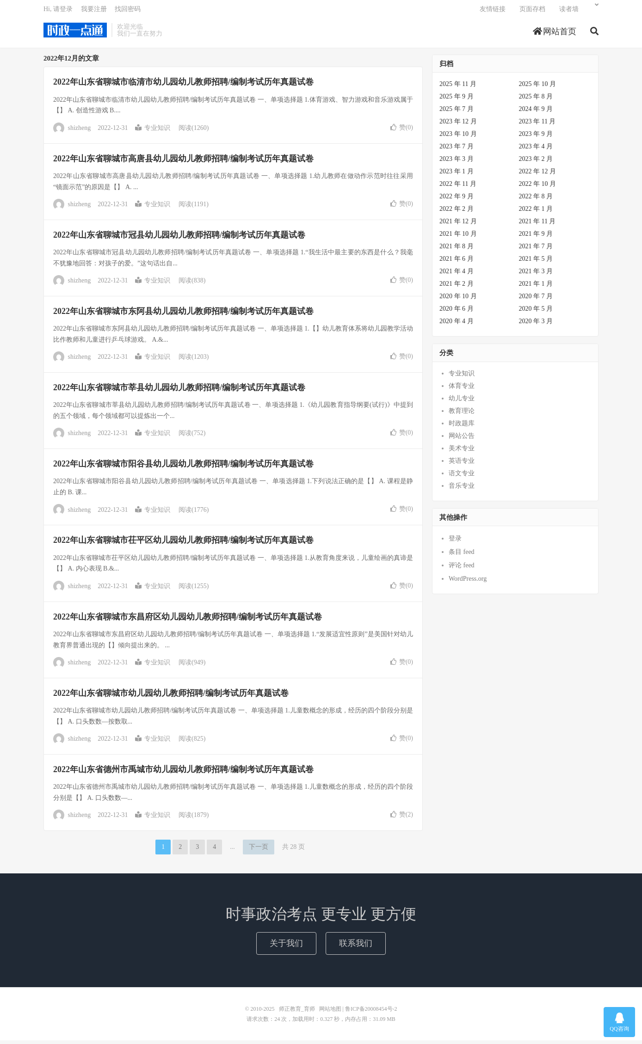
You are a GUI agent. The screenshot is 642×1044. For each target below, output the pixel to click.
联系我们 (355, 946)
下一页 (258, 850)
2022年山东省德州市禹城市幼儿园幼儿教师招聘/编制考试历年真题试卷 (183, 773)
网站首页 (555, 34)
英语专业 (462, 464)
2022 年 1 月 (536, 212)
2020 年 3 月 (536, 324)
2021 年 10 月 (458, 237)
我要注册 (94, 11)
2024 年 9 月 (536, 112)
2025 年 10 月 (537, 87)
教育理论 (462, 414)
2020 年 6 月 (456, 312)
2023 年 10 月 (458, 137)
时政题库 (462, 427)
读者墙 (569, 11)
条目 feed (462, 555)
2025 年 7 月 (456, 112)
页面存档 (532, 11)
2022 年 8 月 (536, 200)
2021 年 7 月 (536, 249)
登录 (455, 542)
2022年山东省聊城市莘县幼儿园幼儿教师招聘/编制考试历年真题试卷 (179, 391)
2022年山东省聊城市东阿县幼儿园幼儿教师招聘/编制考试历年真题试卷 (183, 314)
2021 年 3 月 (536, 274)
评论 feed (462, 568)
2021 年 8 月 (456, 249)
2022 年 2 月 (456, 212)
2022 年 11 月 (457, 187)
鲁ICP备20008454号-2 (371, 1012)
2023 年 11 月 (537, 125)
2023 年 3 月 (456, 162)
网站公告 (462, 439)
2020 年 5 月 (536, 312)
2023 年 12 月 (458, 125)
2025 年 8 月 (536, 100)
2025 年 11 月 (457, 87)
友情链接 (493, 11)
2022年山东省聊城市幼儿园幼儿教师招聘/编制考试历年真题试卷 (171, 696)
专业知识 (152, 131)
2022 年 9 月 (456, 200)
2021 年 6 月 (456, 262)
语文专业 (462, 476)
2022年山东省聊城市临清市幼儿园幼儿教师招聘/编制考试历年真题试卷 (183, 85)
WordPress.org (468, 582)
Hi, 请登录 (58, 11)
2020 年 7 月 (536, 299)
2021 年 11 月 (537, 224)
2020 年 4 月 (456, 324)
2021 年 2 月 (456, 287)
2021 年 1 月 (536, 287)
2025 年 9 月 (456, 100)
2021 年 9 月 (536, 237)
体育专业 (462, 389)
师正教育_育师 (75, 32)
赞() (401, 130)
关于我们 (286, 946)
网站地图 (330, 1012)
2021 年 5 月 (536, 262)
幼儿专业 (462, 402)
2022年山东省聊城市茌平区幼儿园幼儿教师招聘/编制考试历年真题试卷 (183, 543)
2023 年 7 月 (456, 150)
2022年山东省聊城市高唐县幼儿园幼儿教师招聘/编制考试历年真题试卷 (183, 161)
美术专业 (462, 451)
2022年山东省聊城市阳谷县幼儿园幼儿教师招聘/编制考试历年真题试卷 (183, 467)
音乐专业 (462, 489)
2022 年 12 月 (537, 175)
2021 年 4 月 (456, 274)
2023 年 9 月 (536, 137)
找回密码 (128, 11)
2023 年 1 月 (456, 175)
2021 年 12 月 (458, 224)
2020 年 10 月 (458, 299)
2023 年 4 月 (536, 150)
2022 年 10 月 (537, 187)
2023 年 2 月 (536, 162)
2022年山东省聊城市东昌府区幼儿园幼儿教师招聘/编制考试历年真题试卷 (187, 620)
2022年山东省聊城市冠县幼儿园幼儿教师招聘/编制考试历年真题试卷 (179, 238)
